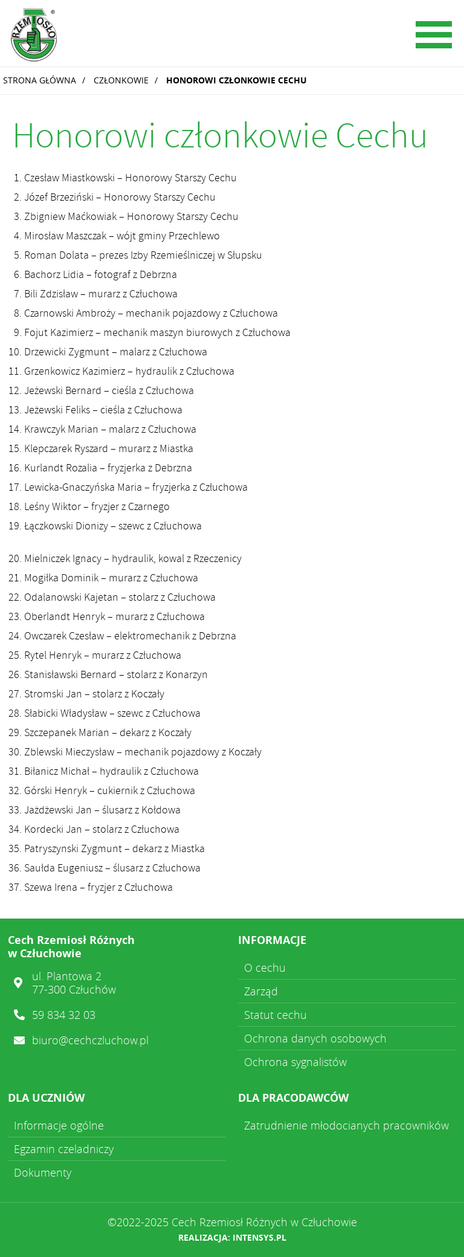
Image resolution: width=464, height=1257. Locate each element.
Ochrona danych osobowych (315, 1038)
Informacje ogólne (59, 1125)
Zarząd (261, 991)
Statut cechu (275, 1014)
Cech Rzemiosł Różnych (93, 36)
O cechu (265, 967)
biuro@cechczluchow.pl (90, 1040)
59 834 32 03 (63, 1014)
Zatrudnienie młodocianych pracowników (346, 1125)
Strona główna (39, 80)
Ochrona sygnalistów (295, 1062)
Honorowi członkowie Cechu (236, 80)
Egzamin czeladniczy (64, 1149)
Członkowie (121, 80)
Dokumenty (42, 1172)
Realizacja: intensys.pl (232, 1237)
